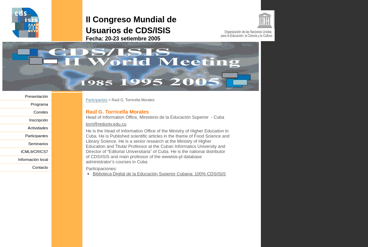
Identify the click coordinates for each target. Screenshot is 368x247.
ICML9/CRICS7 (34, 152)
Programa (39, 104)
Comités (41, 112)
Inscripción (38, 120)
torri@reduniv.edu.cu (106, 124)
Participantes (36, 136)
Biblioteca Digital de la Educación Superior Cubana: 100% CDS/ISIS (159, 173)
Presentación (36, 96)
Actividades (38, 128)
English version (25, 45)
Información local (33, 159)
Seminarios (38, 144)
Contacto (40, 167)
